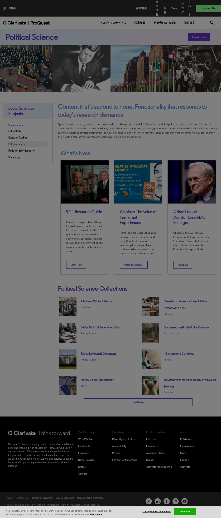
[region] (110, 512)
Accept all (185, 511)
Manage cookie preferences (157, 511)
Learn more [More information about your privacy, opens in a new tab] (96, 514)
